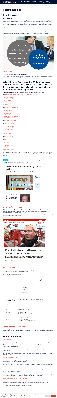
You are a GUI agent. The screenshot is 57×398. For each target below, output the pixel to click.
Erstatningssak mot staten (9, 126)
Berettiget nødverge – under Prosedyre (11, 108)
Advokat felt (6, 101)
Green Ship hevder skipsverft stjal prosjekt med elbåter (14, 94)
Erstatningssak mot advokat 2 (9, 145)
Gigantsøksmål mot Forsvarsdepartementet (12, 116)
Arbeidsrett (40, 1)
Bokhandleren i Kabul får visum (10, 120)
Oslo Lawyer (49, 2)
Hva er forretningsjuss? (7, 339)
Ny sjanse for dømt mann (32, 94)
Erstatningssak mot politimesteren (10, 127)
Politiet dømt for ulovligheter (9, 117)
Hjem (21, 1)
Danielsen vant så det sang (9, 122)
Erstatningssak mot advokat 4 (9, 148)
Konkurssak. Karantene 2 (8, 138)
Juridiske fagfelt (47, 1)
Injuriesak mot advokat (8, 132)
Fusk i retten (6, 104)
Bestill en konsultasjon (7, 71)
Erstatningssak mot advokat (9, 124)
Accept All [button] (53, 395)
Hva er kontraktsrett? (7, 367)
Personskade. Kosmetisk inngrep (10, 140)
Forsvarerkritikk (7, 111)
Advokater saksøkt (7, 113)
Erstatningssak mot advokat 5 (9, 149)
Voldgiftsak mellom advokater (14, 326)
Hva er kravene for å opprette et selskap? (11, 357)
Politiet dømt (6, 142)
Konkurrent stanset (7, 100)
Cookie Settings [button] (47, 395)
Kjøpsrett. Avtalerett (7, 133)
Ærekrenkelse (34, 1)
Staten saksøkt (6, 106)
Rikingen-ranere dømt (8, 103)
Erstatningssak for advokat (9, 123)
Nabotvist (6, 139)
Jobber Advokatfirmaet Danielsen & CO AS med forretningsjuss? (15, 378)
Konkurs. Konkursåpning (8, 135)
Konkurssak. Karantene (8, 136)
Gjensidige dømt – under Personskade (11, 107)
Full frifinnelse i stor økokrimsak (10, 114)
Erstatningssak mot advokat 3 (9, 146)
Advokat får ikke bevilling (8, 119)
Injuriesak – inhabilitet (8, 130)
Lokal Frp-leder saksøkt (8, 98)
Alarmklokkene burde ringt (9, 97)
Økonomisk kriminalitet (26, 1)
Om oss (43, 2)
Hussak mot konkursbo (8, 110)
